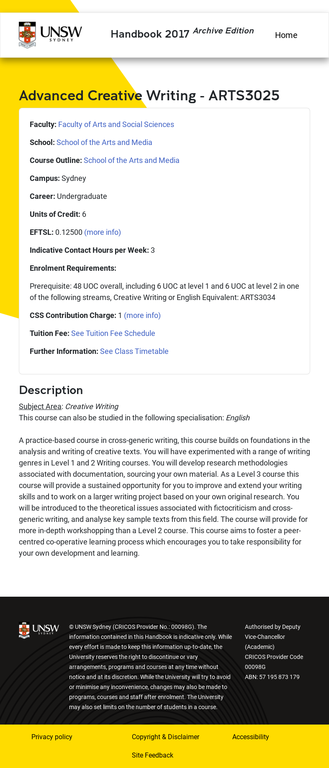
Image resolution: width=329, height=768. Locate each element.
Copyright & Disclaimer (165, 737)
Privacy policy (51, 737)
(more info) (102, 232)
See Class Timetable (134, 351)
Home (286, 35)
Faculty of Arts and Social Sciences (116, 124)
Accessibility (250, 737)
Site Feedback (152, 755)
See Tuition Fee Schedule (113, 333)
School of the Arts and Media (104, 142)
